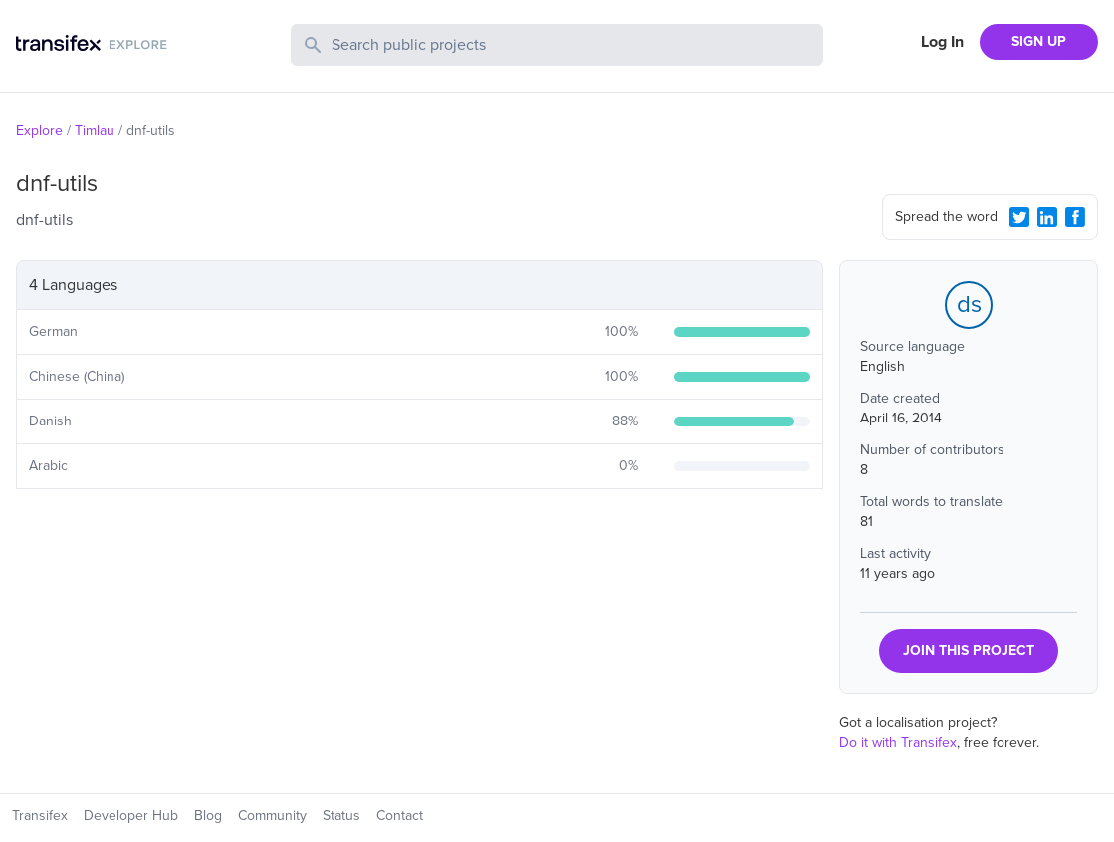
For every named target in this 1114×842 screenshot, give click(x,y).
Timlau (94, 130)
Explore (39, 130)
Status (341, 815)
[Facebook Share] (1075, 217)
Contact (399, 815)
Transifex (40, 815)
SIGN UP (1038, 41)
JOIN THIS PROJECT (968, 650)
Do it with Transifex (898, 742)
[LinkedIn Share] (1047, 217)
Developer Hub (131, 815)
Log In (942, 42)
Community (272, 815)
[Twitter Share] (1019, 217)
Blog (208, 815)
